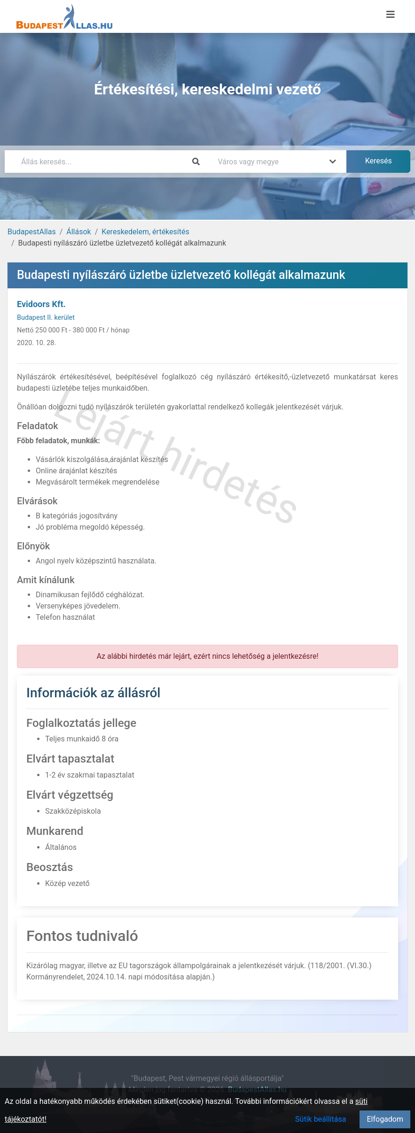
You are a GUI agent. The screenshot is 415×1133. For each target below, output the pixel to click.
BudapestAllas (32, 231)
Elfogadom (385, 1119)
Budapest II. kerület (46, 318)
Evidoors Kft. (41, 304)
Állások (78, 231)
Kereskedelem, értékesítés (145, 231)
